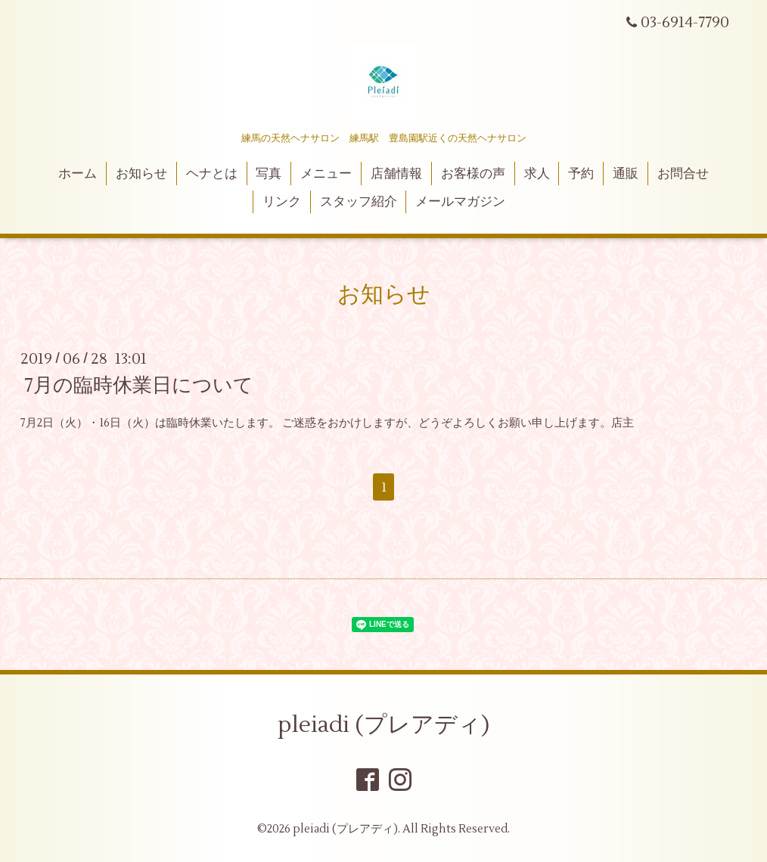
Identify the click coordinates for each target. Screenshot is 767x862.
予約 (581, 174)
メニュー (326, 174)
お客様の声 (473, 174)
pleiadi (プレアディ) (383, 725)
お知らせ (141, 174)
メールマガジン (460, 202)
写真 (268, 174)
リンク (281, 202)
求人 (537, 174)
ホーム (77, 174)
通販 (625, 174)
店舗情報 (396, 174)
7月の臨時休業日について (138, 385)
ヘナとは (212, 174)
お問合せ (683, 174)
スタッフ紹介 (358, 202)
